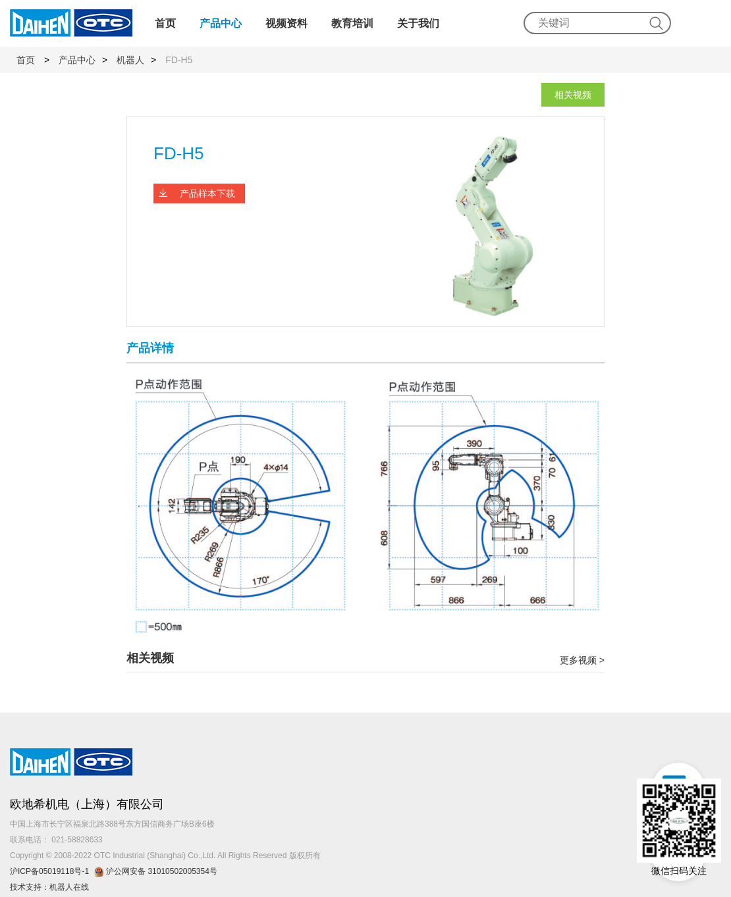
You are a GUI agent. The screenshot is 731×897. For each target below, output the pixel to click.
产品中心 (221, 23)
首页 (165, 23)
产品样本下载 (207, 193)
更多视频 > (582, 660)
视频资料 (286, 23)
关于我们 (418, 23)
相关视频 (573, 95)
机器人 (130, 60)
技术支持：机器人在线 (49, 887)
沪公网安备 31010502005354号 (158, 871)
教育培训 (352, 23)
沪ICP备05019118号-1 (49, 871)
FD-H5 (178, 60)
